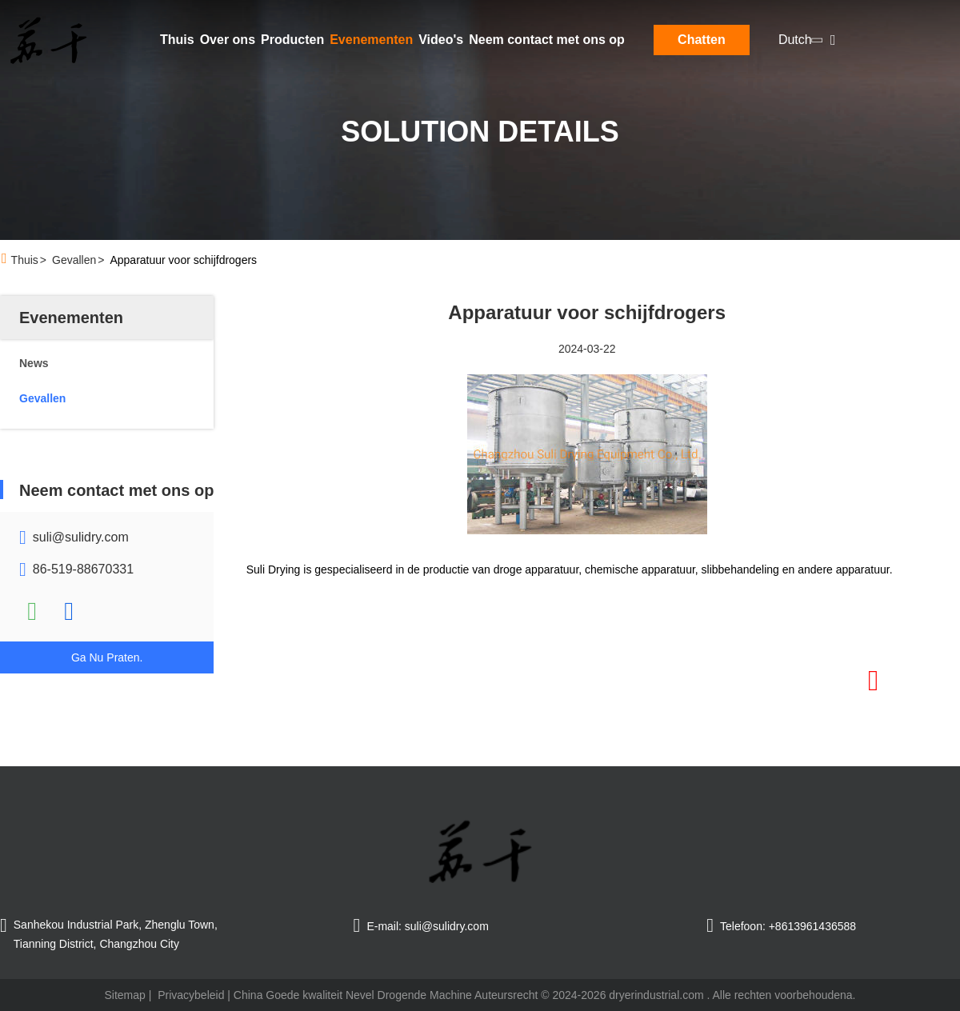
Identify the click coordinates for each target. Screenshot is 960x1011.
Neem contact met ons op (547, 39)
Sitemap (124, 995)
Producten (292, 39)
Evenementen (371, 39)
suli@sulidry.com (81, 537)
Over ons (227, 39)
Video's (440, 39)
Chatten (702, 39)
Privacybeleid (191, 995)
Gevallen (74, 260)
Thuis (177, 39)
